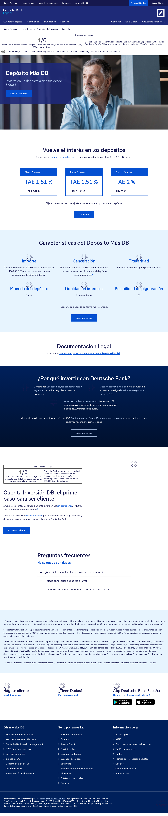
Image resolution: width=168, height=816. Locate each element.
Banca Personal (10, 3)
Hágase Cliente (158, 3)
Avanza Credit (81, 3)
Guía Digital (131, 21)
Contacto (116, 21)
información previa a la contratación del (89, 353)
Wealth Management (48, 3)
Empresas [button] (66, 3)
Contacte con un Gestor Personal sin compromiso (96, 418)
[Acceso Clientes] (138, 3)
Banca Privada (28, 3)
